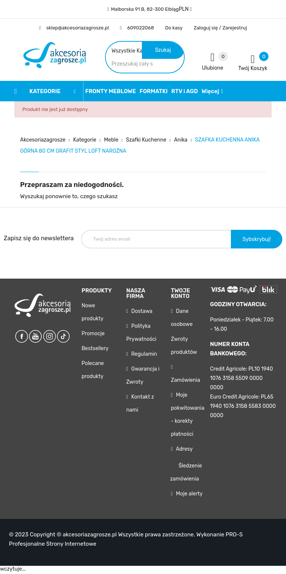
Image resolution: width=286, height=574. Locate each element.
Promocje (93, 335)
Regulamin (143, 356)
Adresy (184, 451)
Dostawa (141, 313)
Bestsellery (95, 350)
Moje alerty (189, 495)
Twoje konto (180, 295)
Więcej (210, 92)
